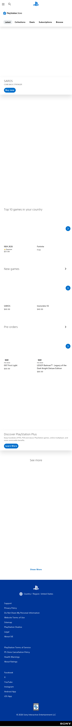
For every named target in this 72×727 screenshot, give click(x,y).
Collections (20, 22)
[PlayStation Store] (13, 13)
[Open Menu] (3, 4)
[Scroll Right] (68, 228)
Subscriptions (45, 22)
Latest (8, 22)
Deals (32, 22)
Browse (59, 22)
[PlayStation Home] (36, 4)
